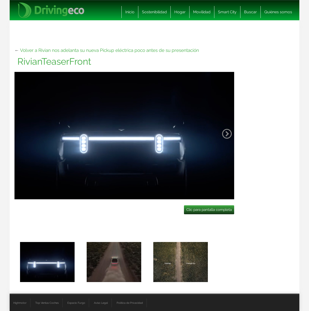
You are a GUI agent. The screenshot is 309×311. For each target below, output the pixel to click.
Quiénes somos (278, 12)
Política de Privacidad (130, 302)
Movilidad (202, 12)
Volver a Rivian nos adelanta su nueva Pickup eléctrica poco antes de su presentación (109, 50)
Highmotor (20, 302)
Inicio (129, 12)
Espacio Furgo (76, 302)
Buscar (250, 12)
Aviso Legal (101, 302)
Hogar (180, 12)
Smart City (227, 12)
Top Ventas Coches (47, 302)
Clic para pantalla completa (209, 209)
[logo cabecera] (51, 10)
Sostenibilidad (154, 12)
